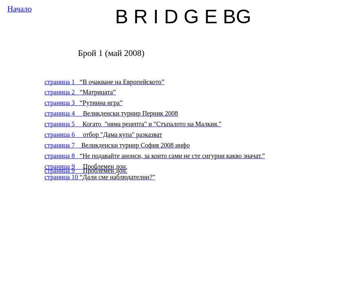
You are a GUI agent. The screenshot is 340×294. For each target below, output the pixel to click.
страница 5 (132, 123)
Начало (19, 8)
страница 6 (103, 134)
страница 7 (117, 145)
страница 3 (83, 102)
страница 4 (111, 113)
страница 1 (104, 81)
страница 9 (85, 170)
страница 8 (154, 155)
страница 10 (99, 177)
